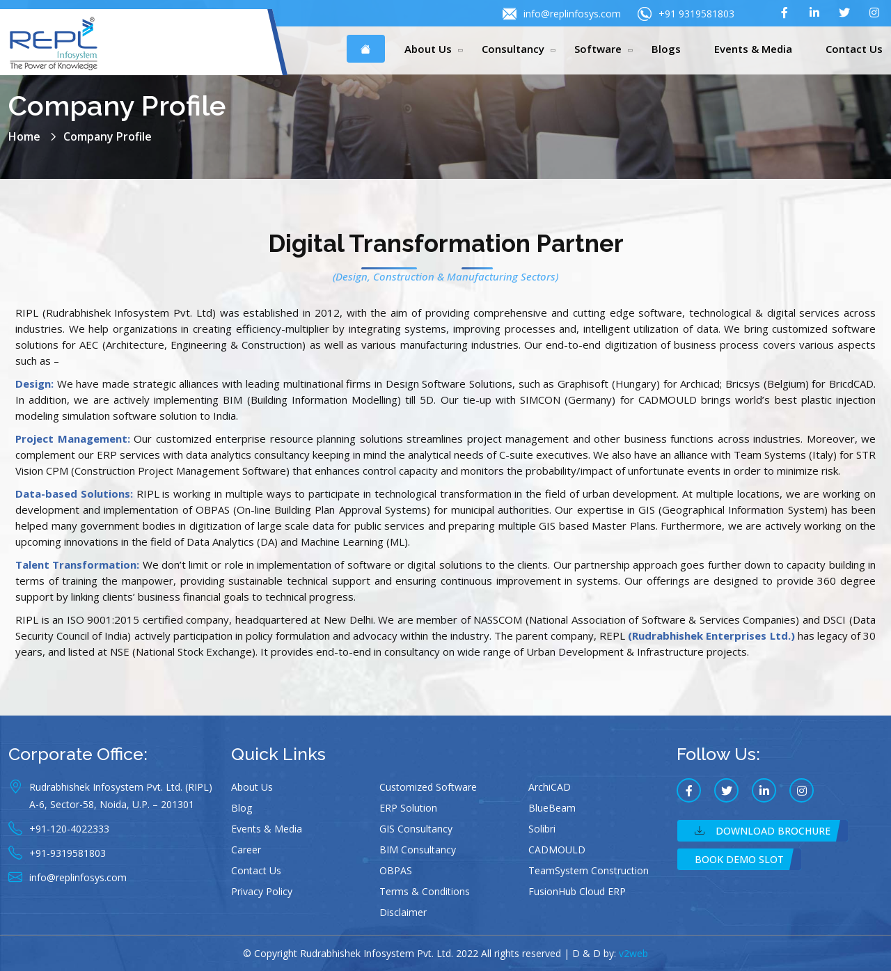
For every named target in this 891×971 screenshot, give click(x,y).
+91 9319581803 (686, 14)
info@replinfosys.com (562, 14)
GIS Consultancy (415, 828)
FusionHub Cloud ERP (577, 891)
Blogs (666, 49)
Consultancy (513, 49)
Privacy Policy (261, 891)
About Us (428, 49)
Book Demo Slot (739, 859)
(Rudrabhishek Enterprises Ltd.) (711, 635)
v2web (633, 953)
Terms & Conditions (424, 891)
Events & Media (753, 49)
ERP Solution (408, 807)
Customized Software (428, 787)
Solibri (541, 828)
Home (24, 136)
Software (598, 49)
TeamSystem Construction (588, 870)
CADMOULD (556, 849)
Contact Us (854, 49)
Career (246, 849)
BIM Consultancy (417, 849)
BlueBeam (552, 807)
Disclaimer (403, 912)
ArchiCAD (549, 787)
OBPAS (395, 870)
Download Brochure (762, 830)
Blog (241, 807)
